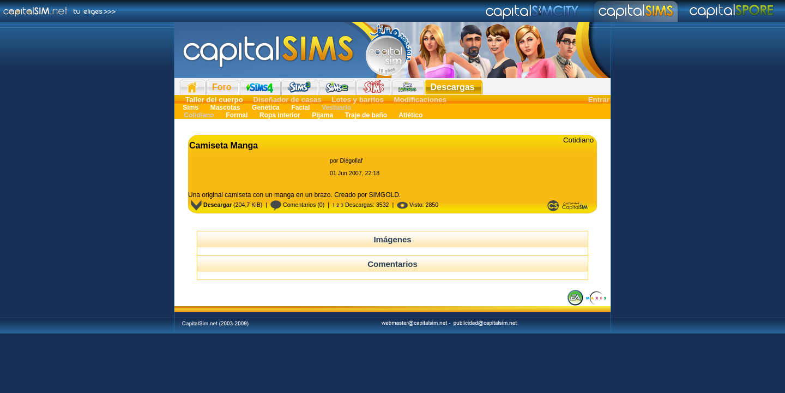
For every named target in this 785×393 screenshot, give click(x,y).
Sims (190, 107)
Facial (300, 107)
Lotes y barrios (357, 100)
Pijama (322, 115)
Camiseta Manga (223, 145)
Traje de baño (366, 115)
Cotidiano (199, 115)
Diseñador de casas (287, 100)
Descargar (211, 204)
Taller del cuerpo (214, 100)
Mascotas (224, 107)
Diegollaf (351, 160)
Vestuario (335, 107)
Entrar (598, 100)
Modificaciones (420, 100)
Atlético (409, 115)
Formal (237, 115)
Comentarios (293, 204)
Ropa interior (280, 115)
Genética (265, 107)
